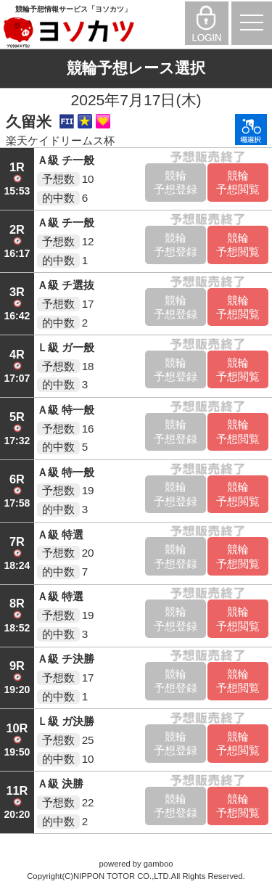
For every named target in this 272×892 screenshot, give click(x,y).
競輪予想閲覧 (238, 182)
